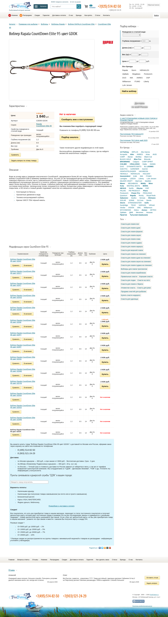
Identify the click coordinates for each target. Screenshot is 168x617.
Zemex (144, 210)
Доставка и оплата (59, 15)
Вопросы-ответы (23, 560)
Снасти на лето (143, 280)
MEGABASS (133, 183)
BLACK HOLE (125, 159)
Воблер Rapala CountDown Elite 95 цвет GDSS (22, 358)
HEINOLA (124, 174)
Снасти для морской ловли (132, 250)
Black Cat (148, 157)
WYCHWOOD (125, 210)
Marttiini (148, 181)
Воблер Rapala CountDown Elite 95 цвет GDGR (22, 308)
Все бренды (127, 66)
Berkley (138, 157)
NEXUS (123, 188)
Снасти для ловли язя (130, 224)
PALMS (123, 191)
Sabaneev (124, 198)
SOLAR (123, 200)
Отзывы (35, 560)
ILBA (135, 176)
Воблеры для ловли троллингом (134, 269)
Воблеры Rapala (58, 24)
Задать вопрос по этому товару (24, 161)
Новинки (15, 15)
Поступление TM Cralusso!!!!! (131, 134)
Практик (123, 215)
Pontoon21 (148, 74)
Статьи (97, 15)
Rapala (125, 70)
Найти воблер (129, 91)
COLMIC (123, 164)
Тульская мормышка (139, 215)
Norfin (131, 188)
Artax (148, 154)
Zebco (136, 210)
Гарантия (46, 15)
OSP (148, 78)
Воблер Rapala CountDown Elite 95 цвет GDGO (22, 296)
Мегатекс (139, 212)
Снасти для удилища (129, 299)
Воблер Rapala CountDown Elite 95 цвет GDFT (22, 284)
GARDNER (134, 169)
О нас (71, 15)
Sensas (142, 198)
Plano (145, 191)
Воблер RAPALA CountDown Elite (81, 24)
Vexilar (122, 208)
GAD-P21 (124, 169)
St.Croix (140, 200)
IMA (131, 78)
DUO (124, 78)
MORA (145, 186)
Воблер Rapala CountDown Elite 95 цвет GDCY (22, 272)
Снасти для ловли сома (130, 239)
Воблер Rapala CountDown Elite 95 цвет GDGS (22, 406)
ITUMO (137, 81)
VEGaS (152, 205)
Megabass (136, 74)
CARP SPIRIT (147, 162)
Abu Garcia (145, 152)
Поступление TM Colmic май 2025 (134, 140)
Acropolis (123, 154)
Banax (130, 157)
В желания (28, 265)
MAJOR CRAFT (126, 181)
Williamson (126, 81)
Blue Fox (137, 159)
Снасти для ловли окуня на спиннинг (136, 261)
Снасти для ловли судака (131, 243)
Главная (11, 560)
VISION (131, 208)
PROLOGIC (147, 193)
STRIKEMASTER (135, 203)
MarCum (138, 181)
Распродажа (27, 15)
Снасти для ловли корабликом (133, 273)
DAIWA (153, 164)
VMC (139, 208)
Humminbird (125, 176)
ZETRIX (153, 210)
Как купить (88, 15)
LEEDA (133, 179)
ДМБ (131, 212)
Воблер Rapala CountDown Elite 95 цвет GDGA (22, 394)
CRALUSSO (135, 164)
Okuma (139, 188)
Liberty (146, 81)
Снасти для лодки (128, 280)
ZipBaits (125, 74)
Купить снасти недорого (130, 295)
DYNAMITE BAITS (134, 166)
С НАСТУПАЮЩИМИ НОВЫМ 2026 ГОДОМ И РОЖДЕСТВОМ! (138, 119)
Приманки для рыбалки (28, 24)
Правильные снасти (129, 276)
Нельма (149, 212)
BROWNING (125, 162)
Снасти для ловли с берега (132, 284)
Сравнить (15, 155)
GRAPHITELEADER (128, 171)
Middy (143, 183)
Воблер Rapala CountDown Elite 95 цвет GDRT (22, 346)
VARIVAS (142, 205)
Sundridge (124, 205)
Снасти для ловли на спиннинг (133, 254)
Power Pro (135, 193)
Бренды (79, 15)
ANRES (140, 78)
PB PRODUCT (134, 191)
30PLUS (135, 152)
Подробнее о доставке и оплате (61, 506)
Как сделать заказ (102, 560)
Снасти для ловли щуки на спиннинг (136, 258)
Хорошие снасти (145, 276)
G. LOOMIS (148, 166)
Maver (122, 183)
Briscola (147, 159)
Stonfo (148, 200)
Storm (133, 70)
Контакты (106, 15)
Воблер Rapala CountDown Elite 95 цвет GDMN (22, 419)
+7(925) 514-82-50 (109, 6)
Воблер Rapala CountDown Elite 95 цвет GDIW (22, 321)
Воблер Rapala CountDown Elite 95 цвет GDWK (22, 370)
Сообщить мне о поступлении (77, 119)
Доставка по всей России (139, 105)
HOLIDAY (146, 174)
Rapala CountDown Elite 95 (44, 125)
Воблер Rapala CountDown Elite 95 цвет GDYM (22, 382)
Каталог (12, 24)
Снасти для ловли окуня (131, 235)
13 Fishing (124, 152)
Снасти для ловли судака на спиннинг (136, 265)
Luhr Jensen (127, 85)
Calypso (136, 162)
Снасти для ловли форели (132, 232)
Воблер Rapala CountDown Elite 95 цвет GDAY (22, 260)
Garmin (145, 169)
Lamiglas (123, 179)
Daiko (145, 164)
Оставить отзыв (152, 578)
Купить (105, 264)
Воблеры (44, 24)
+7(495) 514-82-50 (47, 595)
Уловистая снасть (128, 288)
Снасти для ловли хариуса (132, 247)
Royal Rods (151, 195)
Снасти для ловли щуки (130, 228)
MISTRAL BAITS (133, 186)
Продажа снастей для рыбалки (133, 291)
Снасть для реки (144, 288)
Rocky (141, 195)
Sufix (146, 203)
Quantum (123, 195)
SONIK (131, 200)
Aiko (132, 154)
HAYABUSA (143, 171)
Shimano (152, 198)
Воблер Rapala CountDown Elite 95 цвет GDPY (22, 334)
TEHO (133, 205)
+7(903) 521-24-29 (74, 595)
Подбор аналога (69, 137)
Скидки (37, 15)
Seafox (134, 198)
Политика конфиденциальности (142, 606)
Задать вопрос (152, 583)
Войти (156, 15)
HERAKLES (144, 70)
